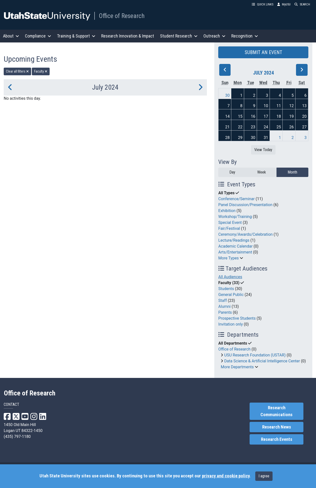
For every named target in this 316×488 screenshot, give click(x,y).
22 (240, 127)
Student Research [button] (179, 36)
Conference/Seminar (236, 198)
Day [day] (232, 172)
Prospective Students (237, 318)
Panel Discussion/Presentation (245, 204)
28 (227, 137)
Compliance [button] (38, 36)
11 (278, 105)
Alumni (224, 306)
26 (291, 127)
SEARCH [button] (302, 4)
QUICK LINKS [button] (262, 4)
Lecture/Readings (233, 240)
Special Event (230, 222)
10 (266, 105)
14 (227, 116)
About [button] (11, 36)
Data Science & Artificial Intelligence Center (262, 361)
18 (278, 116)
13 (304, 105)
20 (304, 116)
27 (304, 127)
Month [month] (292, 172)
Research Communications (276, 411)
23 (253, 127)
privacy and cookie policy (225, 476)
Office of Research (122, 16)
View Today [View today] (263, 149)
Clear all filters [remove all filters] (17, 71)
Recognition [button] (244, 36)
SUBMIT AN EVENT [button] (263, 52)
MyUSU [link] (284, 4)
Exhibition (227, 210)
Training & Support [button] (76, 36)
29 (240, 137)
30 (227, 95)
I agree (263, 476)
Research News (276, 427)
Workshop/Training (235, 216)
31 (266, 137)
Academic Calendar (235, 246)
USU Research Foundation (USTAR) (255, 355)
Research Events (276, 439)
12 (291, 105)
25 (278, 127)
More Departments (237, 367)
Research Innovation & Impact (127, 36)
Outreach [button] (214, 36)
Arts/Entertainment (235, 252)
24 (266, 127)
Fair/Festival (229, 228)
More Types (228, 258)
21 (227, 127)
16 (253, 116)
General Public (230, 294)
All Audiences (230, 276)
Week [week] (261, 172)
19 (291, 116)
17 (266, 116)
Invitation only (230, 324)
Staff (222, 300)
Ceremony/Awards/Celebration (245, 234)
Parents (225, 312)
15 (240, 116)
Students (226, 288)
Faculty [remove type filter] (40, 71)
